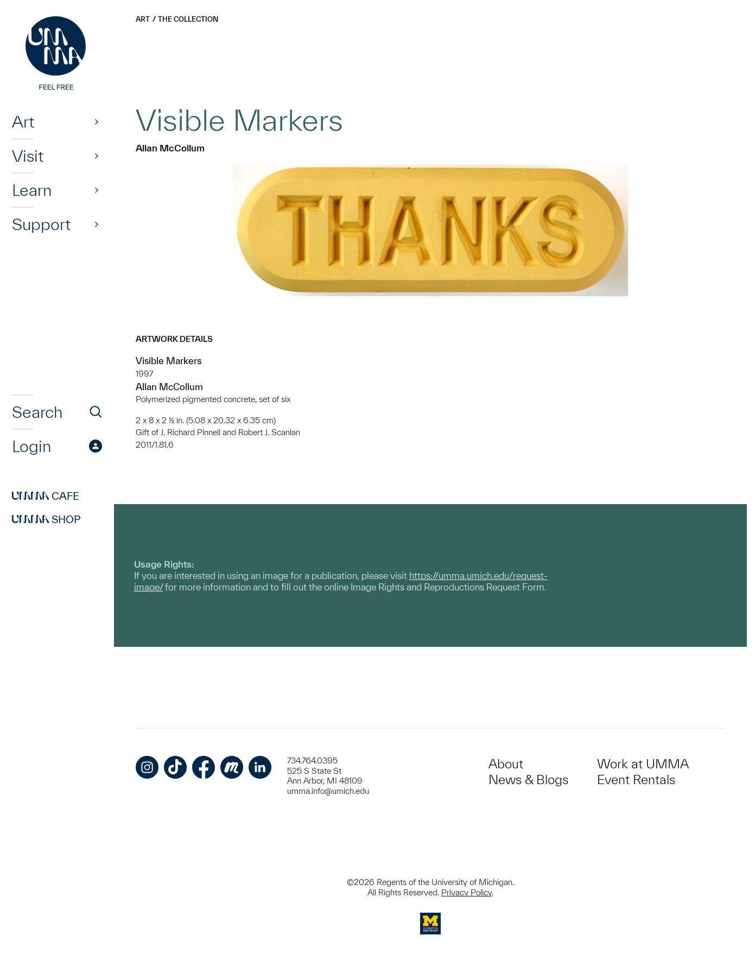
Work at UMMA (643, 763)
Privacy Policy (466, 892)
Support (41, 224)
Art (23, 121)
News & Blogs (528, 779)
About (505, 763)
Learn (32, 190)
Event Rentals (636, 779)
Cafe (45, 496)
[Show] (96, 121)
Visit (27, 156)
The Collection (188, 19)
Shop (46, 519)
